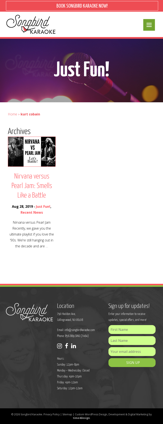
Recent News (32, 212)
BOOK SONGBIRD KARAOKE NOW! (82, 6)
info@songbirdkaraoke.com (80, 330)
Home (12, 114)
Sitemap (67, 414)
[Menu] (149, 25)
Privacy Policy (52, 414)
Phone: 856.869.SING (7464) (73, 336)
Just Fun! (43, 206)
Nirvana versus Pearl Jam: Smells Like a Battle (31, 186)
